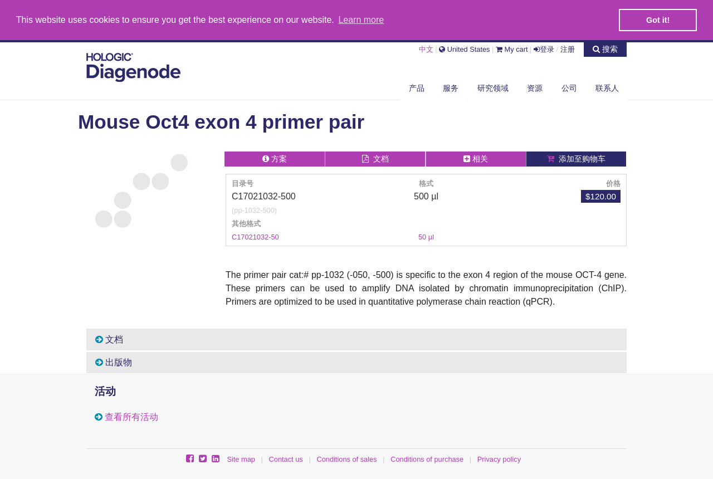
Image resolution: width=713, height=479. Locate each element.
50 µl (426, 236)
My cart (512, 49)
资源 (535, 87)
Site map (241, 458)
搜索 (605, 48)
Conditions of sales (346, 458)
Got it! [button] (658, 20)
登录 (544, 49)
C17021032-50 (255, 236)
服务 (450, 87)
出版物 (113, 362)
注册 (567, 49)
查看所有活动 (131, 416)
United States (464, 49)
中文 (426, 49)
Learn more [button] (361, 20)
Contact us (286, 458)
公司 (569, 87)
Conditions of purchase (426, 458)
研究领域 (493, 87)
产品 (416, 87)
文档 (109, 339)
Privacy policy (499, 458)
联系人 (607, 87)
